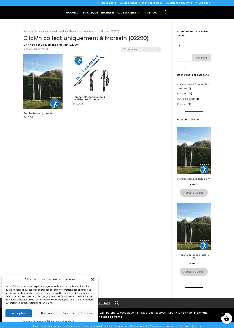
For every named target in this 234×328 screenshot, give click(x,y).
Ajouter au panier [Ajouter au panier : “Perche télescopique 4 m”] (193, 271)
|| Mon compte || (107, 3)
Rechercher (201, 57)
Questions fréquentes (179, 3)
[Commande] (141, 49)
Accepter (18, 313)
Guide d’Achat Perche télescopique (141, 3)
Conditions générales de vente (100, 317)
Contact (152, 12)
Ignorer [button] (196, 326)
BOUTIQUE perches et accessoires (109, 12)
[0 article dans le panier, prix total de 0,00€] (180, 46)
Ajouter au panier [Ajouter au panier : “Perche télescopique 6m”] (193, 192)
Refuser (46, 313)
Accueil (72, 12)
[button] (92, 279)
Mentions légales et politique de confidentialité (48, 321)
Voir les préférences (77, 313)
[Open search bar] (166, 12)
